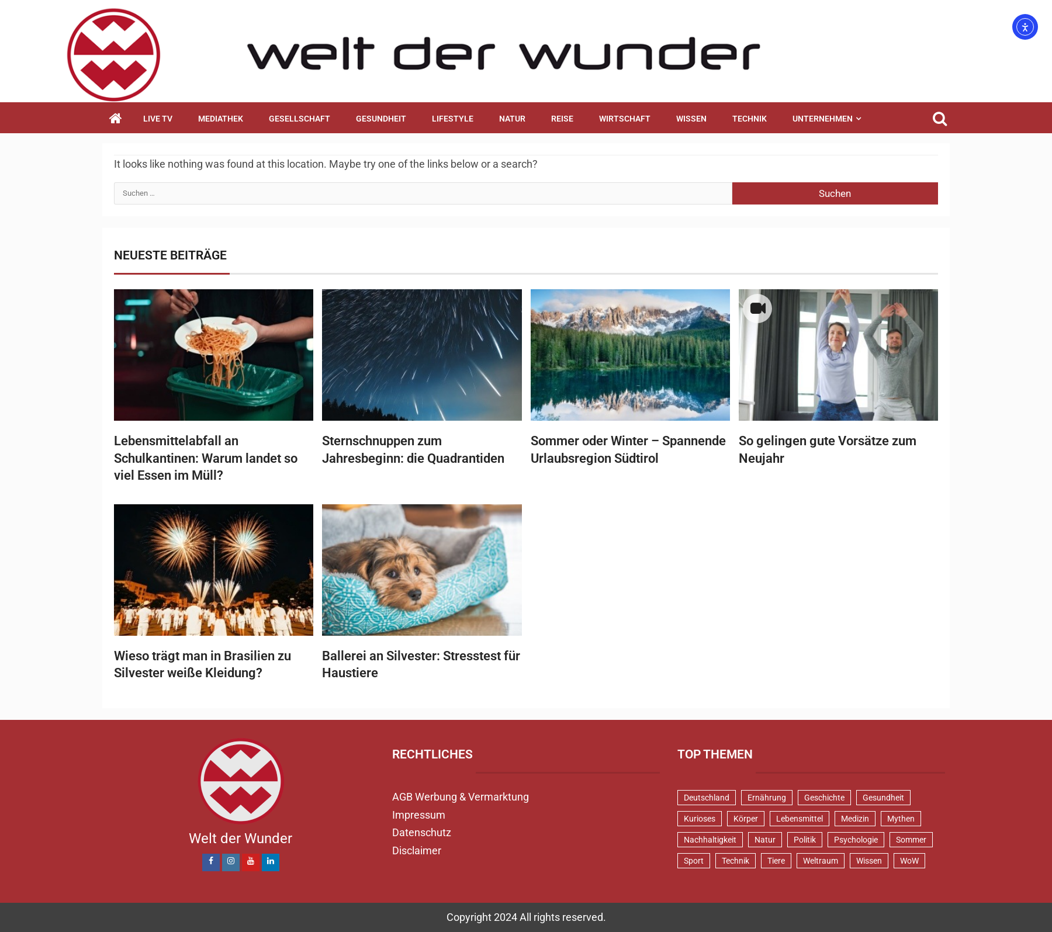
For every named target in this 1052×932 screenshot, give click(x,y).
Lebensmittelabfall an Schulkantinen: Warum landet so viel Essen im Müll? (205, 458)
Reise (562, 118)
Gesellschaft (299, 118)
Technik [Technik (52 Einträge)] (735, 860)
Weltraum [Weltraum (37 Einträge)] (820, 860)
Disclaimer (416, 850)
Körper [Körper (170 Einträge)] (745, 818)
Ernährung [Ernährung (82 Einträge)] (767, 797)
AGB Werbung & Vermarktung (460, 797)
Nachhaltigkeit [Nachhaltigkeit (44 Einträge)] (710, 839)
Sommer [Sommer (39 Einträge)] (911, 839)
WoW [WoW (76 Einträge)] (909, 860)
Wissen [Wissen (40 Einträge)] (869, 860)
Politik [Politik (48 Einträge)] (805, 839)
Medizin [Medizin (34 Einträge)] (855, 818)
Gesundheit (381, 118)
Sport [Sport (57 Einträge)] (694, 860)
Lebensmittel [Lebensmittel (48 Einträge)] (799, 818)
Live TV (157, 118)
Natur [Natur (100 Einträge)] (765, 839)
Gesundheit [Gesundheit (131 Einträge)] (883, 797)
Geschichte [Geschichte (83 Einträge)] (824, 797)
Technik (749, 118)
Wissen (691, 118)
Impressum (418, 815)
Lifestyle (452, 118)
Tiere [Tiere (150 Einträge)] (776, 860)
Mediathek (220, 118)
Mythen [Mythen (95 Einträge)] (901, 818)
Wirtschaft (624, 118)
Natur (512, 118)
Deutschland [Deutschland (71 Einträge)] (706, 797)
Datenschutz (421, 832)
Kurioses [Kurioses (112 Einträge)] (699, 818)
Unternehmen (823, 118)
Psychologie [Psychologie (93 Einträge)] (856, 839)
